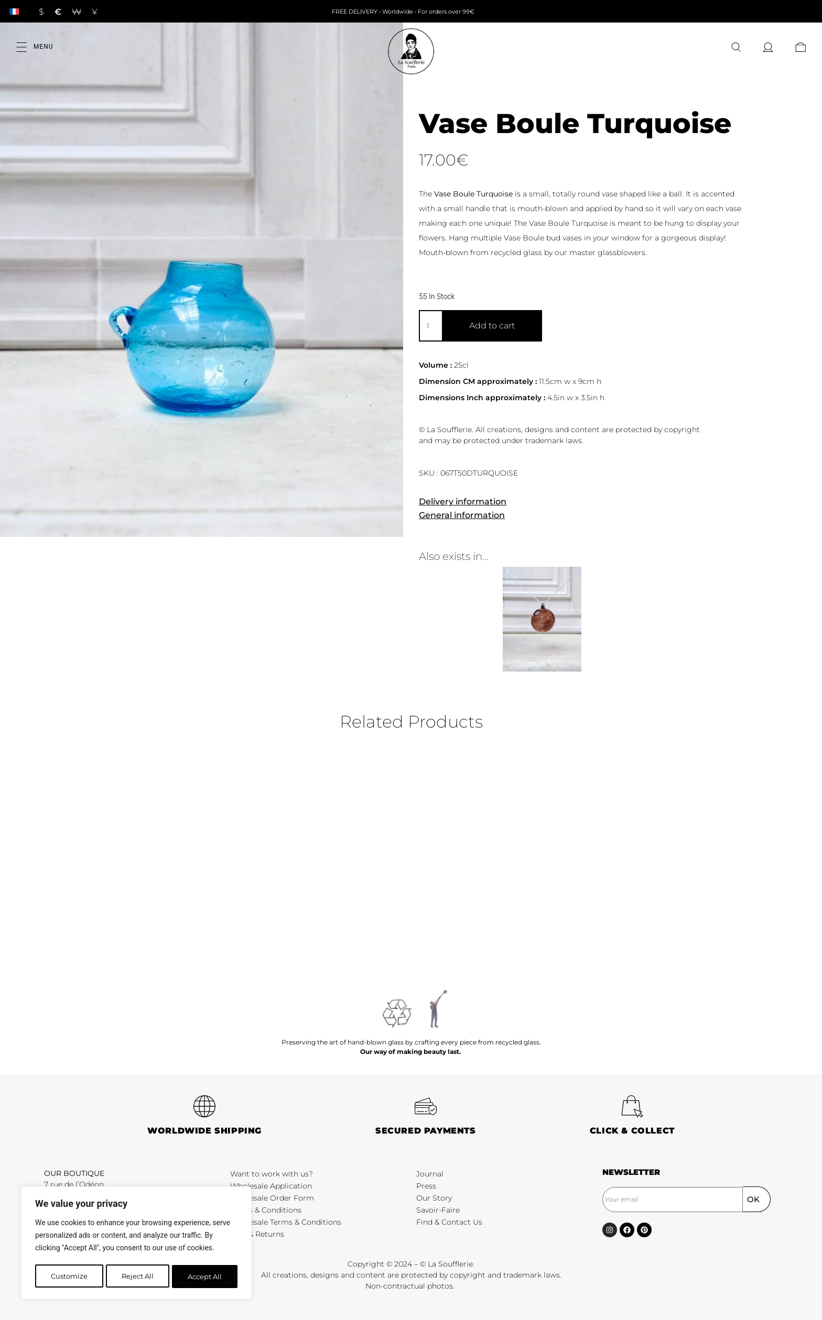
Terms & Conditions (265, 1210)
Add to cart (492, 326)
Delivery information (462, 502)
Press (426, 1186)
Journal (430, 1174)
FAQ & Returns (257, 1234)
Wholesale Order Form (272, 1198)
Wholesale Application (271, 1186)
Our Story (434, 1198)
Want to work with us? (271, 1174)
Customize (68, 1276)
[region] (136, 1244)
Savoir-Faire (438, 1210)
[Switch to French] (14, 11)
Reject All (137, 1276)
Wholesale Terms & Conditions (285, 1222)
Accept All (205, 1276)
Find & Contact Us (449, 1222)
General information (462, 515)
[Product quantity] (430, 326)
